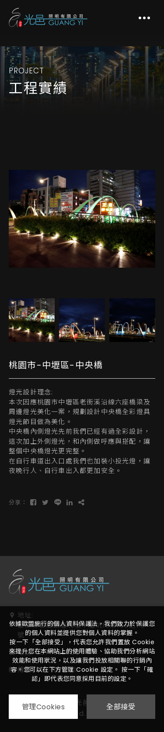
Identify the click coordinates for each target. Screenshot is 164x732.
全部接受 (120, 707)
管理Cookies (43, 707)
